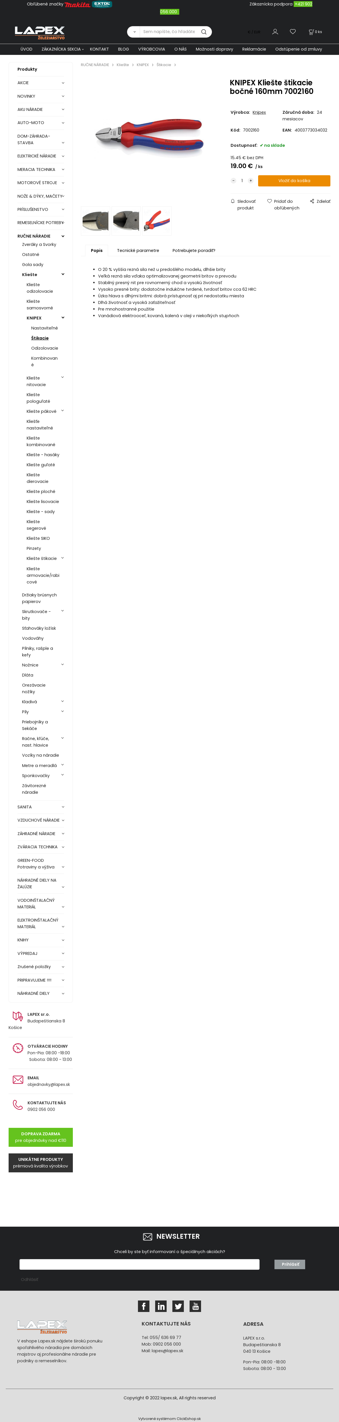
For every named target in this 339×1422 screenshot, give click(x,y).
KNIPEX (34, 318)
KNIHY (23, 940)
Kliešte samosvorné (40, 304)
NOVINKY (26, 96)
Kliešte (29, 275)
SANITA (24, 807)
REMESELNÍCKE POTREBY (40, 223)
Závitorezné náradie (34, 789)
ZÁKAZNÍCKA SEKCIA (61, 49)
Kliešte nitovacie (36, 381)
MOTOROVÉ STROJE (37, 183)
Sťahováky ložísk (39, 628)
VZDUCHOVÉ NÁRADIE (38, 820)
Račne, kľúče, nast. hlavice (35, 742)
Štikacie (40, 338)
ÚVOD (26, 49)
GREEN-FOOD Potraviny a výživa (35, 864)
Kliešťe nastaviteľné (40, 425)
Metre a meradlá (39, 765)
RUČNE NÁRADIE (33, 236)
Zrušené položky (34, 967)
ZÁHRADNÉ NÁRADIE (36, 834)
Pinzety (34, 548)
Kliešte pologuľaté (38, 398)
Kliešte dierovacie (37, 478)
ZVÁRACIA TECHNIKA (37, 847)
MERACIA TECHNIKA (36, 169)
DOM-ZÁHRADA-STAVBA (33, 139)
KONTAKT (99, 49)
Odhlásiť (29, 1279)
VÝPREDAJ (27, 953)
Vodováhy (33, 638)
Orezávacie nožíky (34, 688)
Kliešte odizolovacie (40, 288)
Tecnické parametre (138, 250)
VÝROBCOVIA (151, 49)
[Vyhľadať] (133, 32)
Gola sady (32, 264)
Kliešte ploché (41, 491)
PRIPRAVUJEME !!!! (34, 980)
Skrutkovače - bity (36, 615)
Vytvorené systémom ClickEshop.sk (169, 1418)
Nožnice (30, 665)
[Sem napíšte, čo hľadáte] (176, 32)
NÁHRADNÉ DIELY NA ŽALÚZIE (37, 883)
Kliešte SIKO (38, 538)
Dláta (27, 675)
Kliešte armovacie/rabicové (43, 575)
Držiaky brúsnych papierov (39, 598)
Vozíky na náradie (40, 755)
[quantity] (242, 180)
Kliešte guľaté (41, 465)
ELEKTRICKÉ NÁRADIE (36, 156)
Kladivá (29, 702)
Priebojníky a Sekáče (35, 725)
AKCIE (23, 83)
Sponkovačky (36, 776)
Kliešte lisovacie (43, 501)
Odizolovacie (44, 348)
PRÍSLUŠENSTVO (32, 209)
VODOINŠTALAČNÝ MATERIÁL (36, 903)
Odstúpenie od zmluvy (298, 49)
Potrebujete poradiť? (194, 250)
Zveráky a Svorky (39, 244)
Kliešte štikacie (42, 558)
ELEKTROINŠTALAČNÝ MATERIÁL (38, 923)
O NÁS (180, 49)
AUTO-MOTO (30, 123)
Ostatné (30, 254)
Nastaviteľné (44, 328)
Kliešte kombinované (41, 441)
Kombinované (44, 361)
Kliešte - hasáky (43, 455)
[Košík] (315, 31)
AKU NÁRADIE (30, 109)
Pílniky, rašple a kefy (37, 652)
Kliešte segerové (36, 525)
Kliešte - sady (41, 512)
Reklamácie (254, 49)
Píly (25, 712)
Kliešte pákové (42, 411)
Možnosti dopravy (214, 49)
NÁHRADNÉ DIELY (33, 993)
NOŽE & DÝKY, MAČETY (40, 196)
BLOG (123, 49)
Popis (97, 250)
